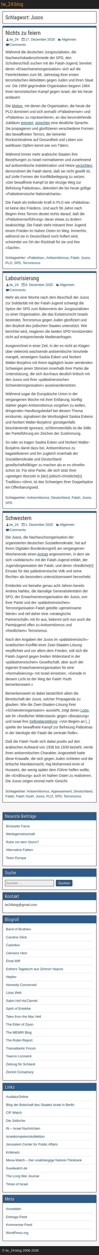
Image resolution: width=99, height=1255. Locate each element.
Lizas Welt (13, 993)
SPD (17, 263)
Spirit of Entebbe (18, 1008)
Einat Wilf (13, 961)
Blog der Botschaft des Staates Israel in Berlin (40, 1105)
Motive (17, 106)
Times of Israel (17, 1184)
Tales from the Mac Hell (23, 1017)
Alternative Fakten (19, 850)
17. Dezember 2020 (40, 39)
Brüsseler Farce (18, 826)
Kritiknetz (13, 1152)
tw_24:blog (12, 4)
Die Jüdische (15, 1121)
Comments (18, 45)
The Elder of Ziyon (19, 1024)
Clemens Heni (16, 953)
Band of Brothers (18, 929)
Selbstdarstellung (43, 721)
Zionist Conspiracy (20, 1072)
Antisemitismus (57, 258)
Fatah (75, 258)
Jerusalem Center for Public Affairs (32, 1144)
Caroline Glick (16, 937)
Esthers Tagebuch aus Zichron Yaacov (34, 969)
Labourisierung (22, 278)
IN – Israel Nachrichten (23, 1128)
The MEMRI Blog (19, 1032)
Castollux (13, 945)
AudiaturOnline (17, 1097)
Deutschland (60, 498)
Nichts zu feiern (23, 33)
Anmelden (13, 1209)
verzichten (84, 165)
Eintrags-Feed (16, 1217)
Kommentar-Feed (19, 1225)
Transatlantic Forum (21, 1048)
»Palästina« (35, 258)
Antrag (42, 554)
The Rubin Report (19, 1040)
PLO (8, 263)
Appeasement (61, 791)
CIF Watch (14, 1113)
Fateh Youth (25, 796)
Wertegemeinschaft (20, 834)
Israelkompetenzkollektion (25, 1136)
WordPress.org (17, 1233)
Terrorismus (31, 263)
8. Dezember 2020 (39, 285)
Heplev (11, 977)
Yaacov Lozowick (19, 1056)
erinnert (27, 123)
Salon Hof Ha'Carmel (21, 1001)
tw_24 (14, 39)
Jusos (85, 258)
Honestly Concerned (21, 985)
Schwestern (18, 518)
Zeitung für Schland (20, 1064)
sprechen (42, 123)
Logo (84, 710)
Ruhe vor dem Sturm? (22, 842)
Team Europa (16, 858)
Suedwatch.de (16, 1168)
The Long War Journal (22, 1176)
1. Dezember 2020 (39, 525)
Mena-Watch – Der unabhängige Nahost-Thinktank (44, 1160)
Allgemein (69, 39)
